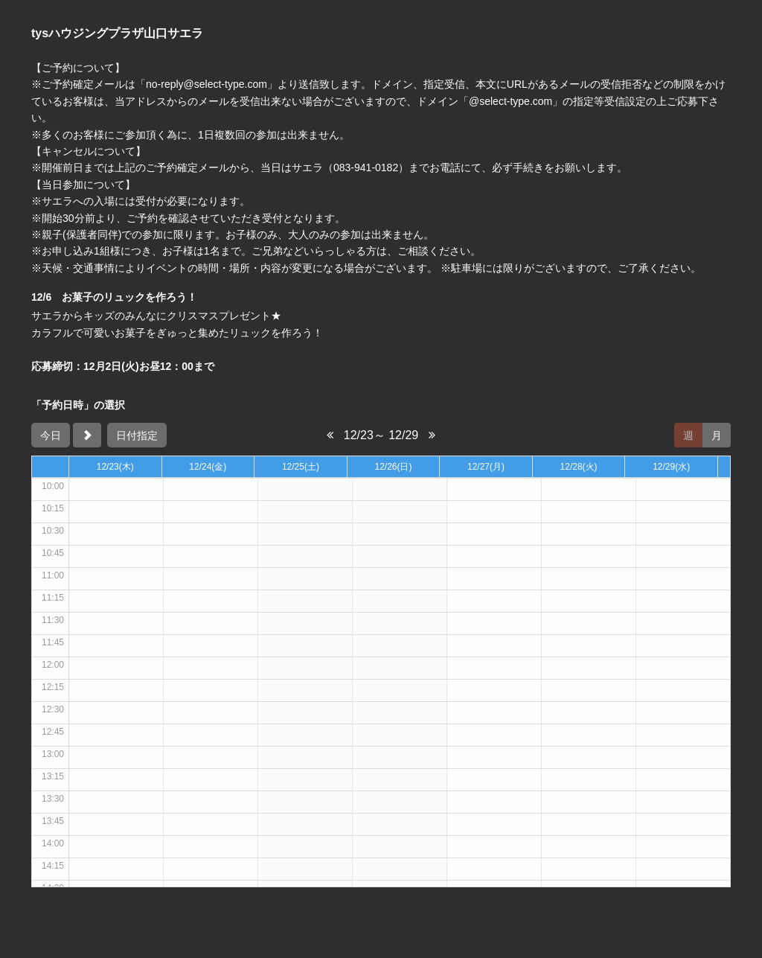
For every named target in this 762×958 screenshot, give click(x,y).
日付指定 (137, 435)
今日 (50, 435)
